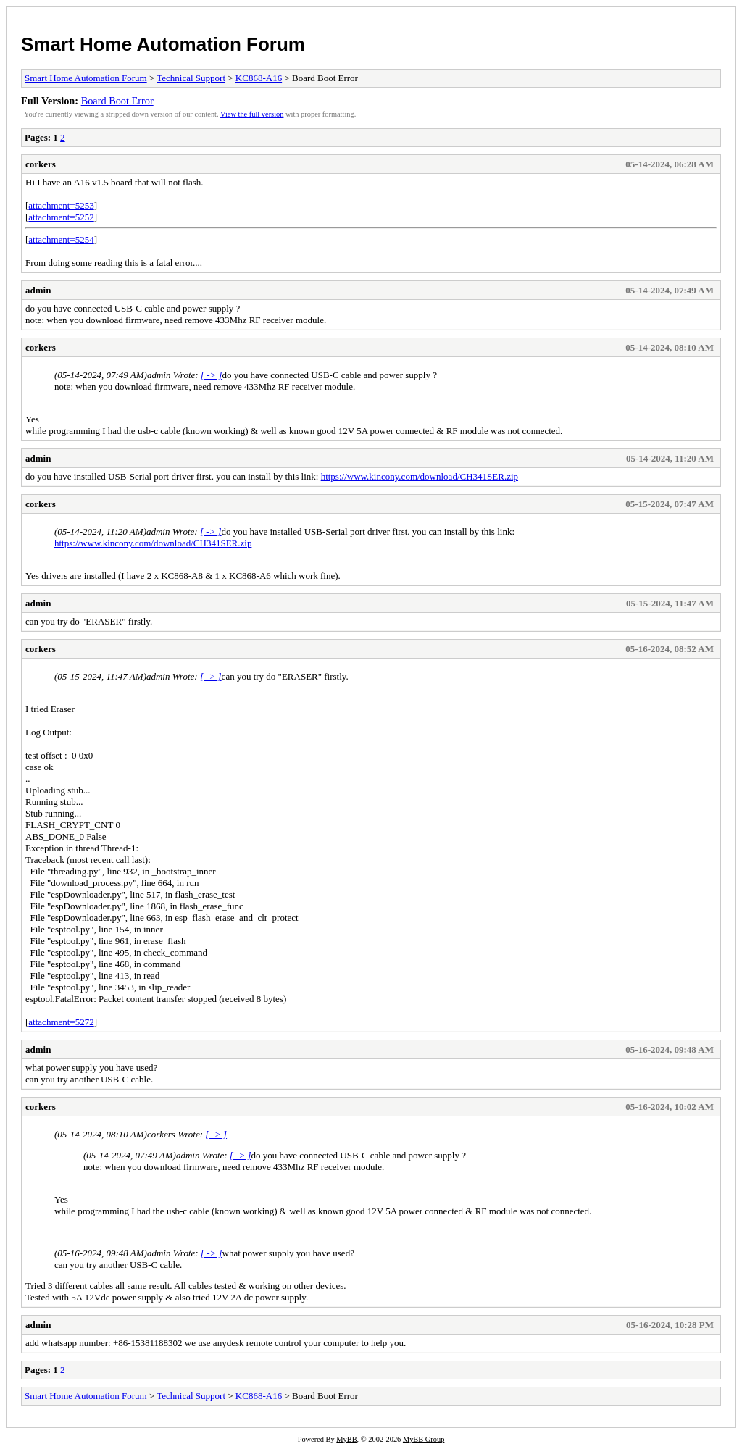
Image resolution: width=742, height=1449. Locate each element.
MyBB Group (423, 1439)
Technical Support (191, 77)
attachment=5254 (60, 239)
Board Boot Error (117, 101)
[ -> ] (211, 374)
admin (38, 290)
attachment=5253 (60, 205)
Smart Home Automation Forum (163, 44)
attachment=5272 (60, 1021)
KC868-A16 (258, 77)
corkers (40, 164)
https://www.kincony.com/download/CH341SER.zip (419, 476)
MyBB (346, 1439)
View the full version (251, 114)
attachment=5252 (60, 217)
